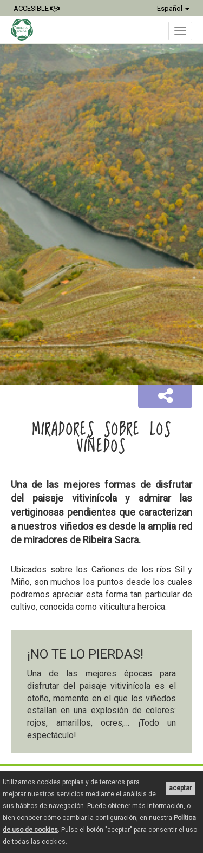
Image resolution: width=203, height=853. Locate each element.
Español (173, 8)
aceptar (180, 788)
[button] (165, 396)
